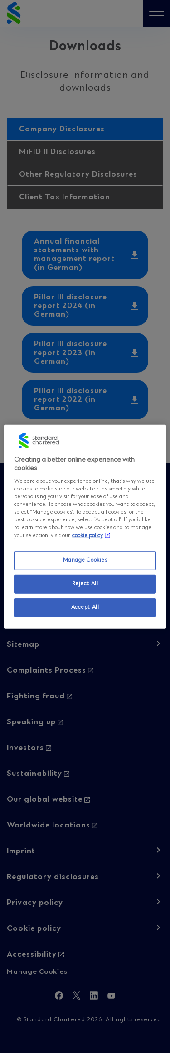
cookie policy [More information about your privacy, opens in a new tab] (87, 536)
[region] (84, 526)
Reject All (85, 584)
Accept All (85, 607)
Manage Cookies (85, 560)
